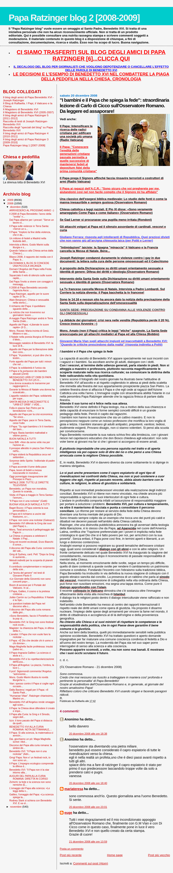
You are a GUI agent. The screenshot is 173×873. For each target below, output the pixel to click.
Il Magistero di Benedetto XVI (20, 109)
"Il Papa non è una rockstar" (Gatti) (28, 500)
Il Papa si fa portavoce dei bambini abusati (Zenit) (28, 372)
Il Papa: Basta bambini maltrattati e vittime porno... (28, 434)
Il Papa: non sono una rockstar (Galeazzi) (31, 520)
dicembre (16, 206)
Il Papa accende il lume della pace (28, 466)
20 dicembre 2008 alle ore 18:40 (88, 783)
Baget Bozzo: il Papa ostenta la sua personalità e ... (28, 509)
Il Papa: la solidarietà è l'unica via (27, 367)
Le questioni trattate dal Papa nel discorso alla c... (27, 605)
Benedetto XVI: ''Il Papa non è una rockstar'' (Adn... (28, 752)
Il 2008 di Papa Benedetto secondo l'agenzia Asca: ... (28, 289)
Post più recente (71, 855)
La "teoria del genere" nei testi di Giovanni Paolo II (27, 574)
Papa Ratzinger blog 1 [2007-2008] (24, 145)
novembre (16, 806)
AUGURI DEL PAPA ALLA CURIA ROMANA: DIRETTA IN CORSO (28, 777)
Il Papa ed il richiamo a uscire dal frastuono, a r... (27, 515)
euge (68, 813)
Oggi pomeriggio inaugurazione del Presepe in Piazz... (28, 478)
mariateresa (73, 789)
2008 (10, 203)
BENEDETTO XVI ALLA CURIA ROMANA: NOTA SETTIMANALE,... (30, 728)
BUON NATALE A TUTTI (22, 438)
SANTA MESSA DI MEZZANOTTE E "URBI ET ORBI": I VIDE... (29, 403)
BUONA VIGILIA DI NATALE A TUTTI (29, 504)
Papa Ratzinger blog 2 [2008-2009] (74, 18)
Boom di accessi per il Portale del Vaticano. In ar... (27, 586)
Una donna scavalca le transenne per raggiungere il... (29, 384)
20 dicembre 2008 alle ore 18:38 (88, 733)
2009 (10, 199)
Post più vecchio (159, 855)
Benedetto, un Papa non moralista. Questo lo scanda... (28, 490)
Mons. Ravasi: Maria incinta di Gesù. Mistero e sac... (29, 332)
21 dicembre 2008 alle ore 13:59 (88, 841)
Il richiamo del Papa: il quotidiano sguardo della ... (27, 307)
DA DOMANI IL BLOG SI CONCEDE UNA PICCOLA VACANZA (29, 264)
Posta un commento (71, 848)
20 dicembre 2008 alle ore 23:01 (88, 807)
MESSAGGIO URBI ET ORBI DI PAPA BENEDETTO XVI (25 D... (30, 378)
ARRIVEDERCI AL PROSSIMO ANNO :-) (31, 210)
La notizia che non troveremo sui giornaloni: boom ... (27, 313)
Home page (114, 855)
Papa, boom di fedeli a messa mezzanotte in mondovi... (25, 471)
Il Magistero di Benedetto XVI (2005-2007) (28, 112)
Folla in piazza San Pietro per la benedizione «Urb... (26, 409)
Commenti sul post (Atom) (90, 863)
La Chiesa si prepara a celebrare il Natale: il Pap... (28, 537)
